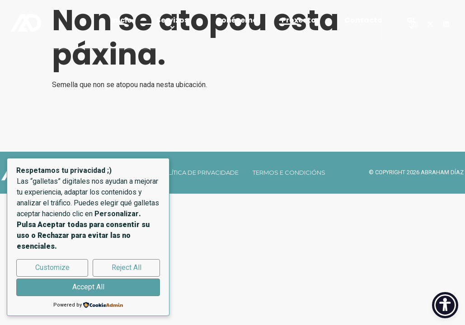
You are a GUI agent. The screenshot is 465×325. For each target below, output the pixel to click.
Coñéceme (236, 20)
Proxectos (301, 20)
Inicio (121, 20)
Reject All (126, 267)
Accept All (88, 287)
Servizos (173, 24)
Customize (52, 267)
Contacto (363, 20)
